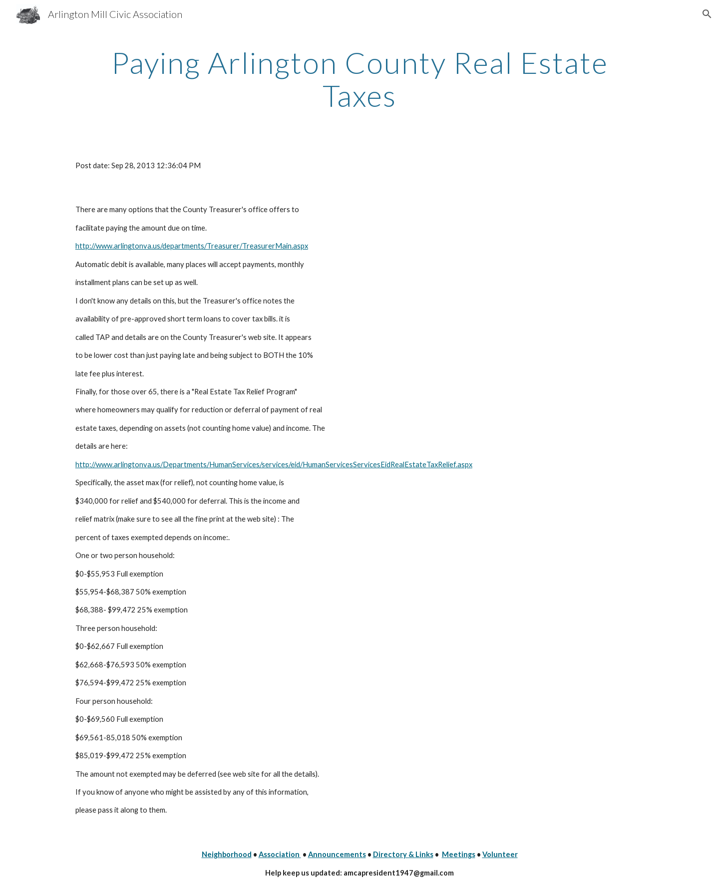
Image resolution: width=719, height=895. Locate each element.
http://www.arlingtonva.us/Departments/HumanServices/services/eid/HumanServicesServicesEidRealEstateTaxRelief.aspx (273, 464)
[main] (359, 79)
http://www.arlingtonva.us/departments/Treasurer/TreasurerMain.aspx (191, 246)
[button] (707, 14)
